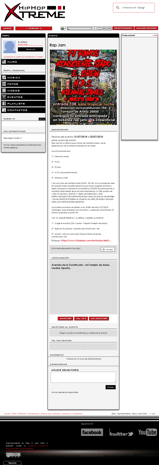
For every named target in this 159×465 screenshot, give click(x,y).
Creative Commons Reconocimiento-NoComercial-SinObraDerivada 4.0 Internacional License (27, 448)
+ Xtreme (34, 28)
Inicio (7, 28)
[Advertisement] (139, 88)
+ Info (154, 35)
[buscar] (133, 8)
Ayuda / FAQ (10, 413)
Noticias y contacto (62, 413)
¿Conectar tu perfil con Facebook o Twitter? (23, 56)
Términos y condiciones (28, 413)
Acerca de (46, 413)
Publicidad (77, 413)
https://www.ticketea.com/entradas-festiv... (86, 240)
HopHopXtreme (13, 443)
